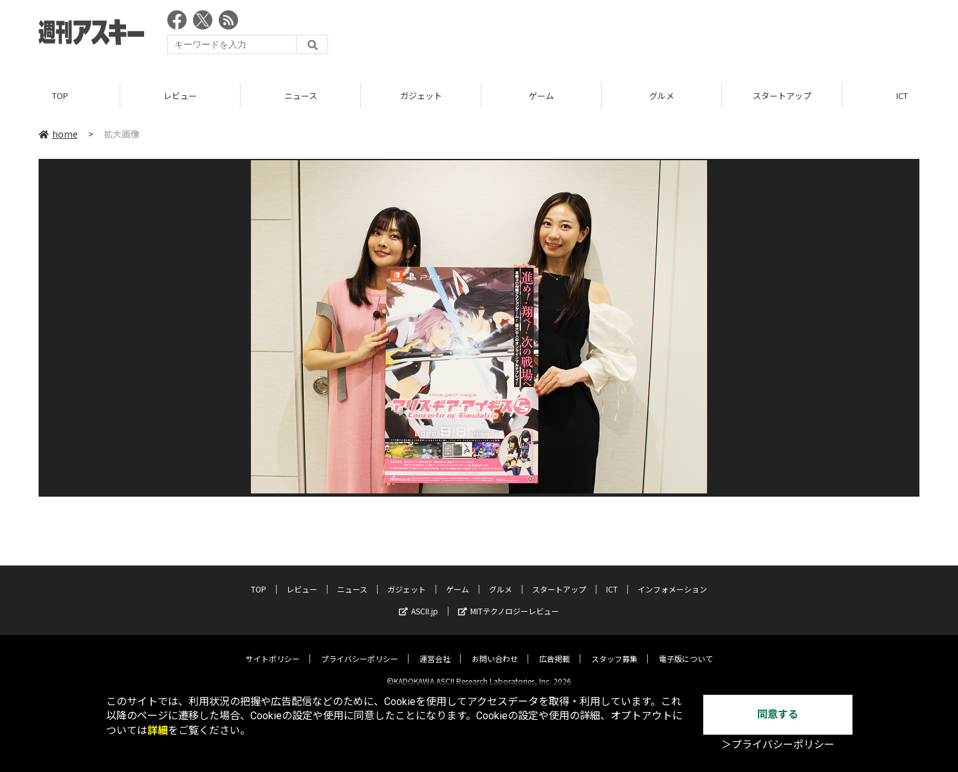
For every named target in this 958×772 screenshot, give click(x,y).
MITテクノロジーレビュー (508, 600)
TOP (60, 96)
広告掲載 (554, 648)
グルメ (661, 96)
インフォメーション (672, 578)
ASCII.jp (418, 600)
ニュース (300, 96)
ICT (612, 578)
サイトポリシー (273, 648)
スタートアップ (782, 96)
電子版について (686, 648)
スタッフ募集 (614, 648)
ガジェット (421, 96)
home (58, 134)
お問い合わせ (495, 648)
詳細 (157, 730)
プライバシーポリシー (359, 648)
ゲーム (541, 96)
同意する (777, 714)
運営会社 (434, 648)
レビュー (180, 96)
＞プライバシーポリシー (777, 745)
